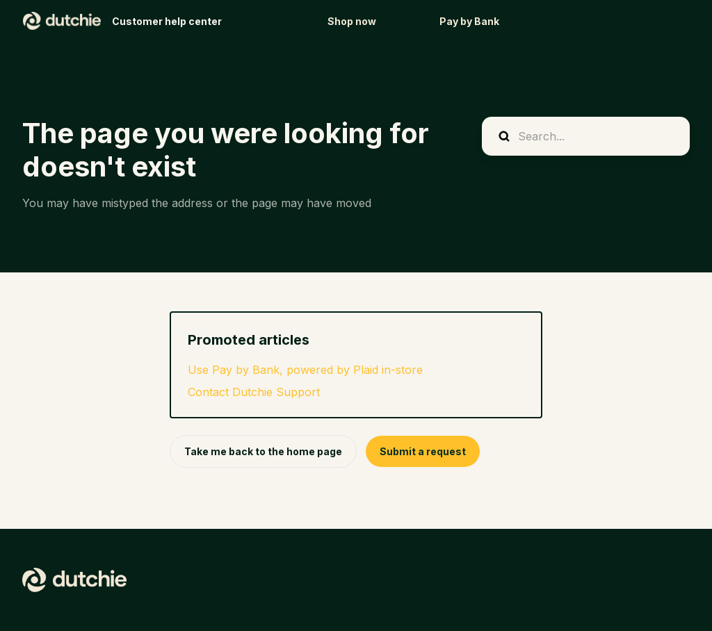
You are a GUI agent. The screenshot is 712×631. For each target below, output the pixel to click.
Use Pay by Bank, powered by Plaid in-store (305, 370)
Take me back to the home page (263, 451)
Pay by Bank (469, 21)
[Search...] (586, 136)
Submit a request (423, 451)
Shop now (351, 21)
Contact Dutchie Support (254, 392)
